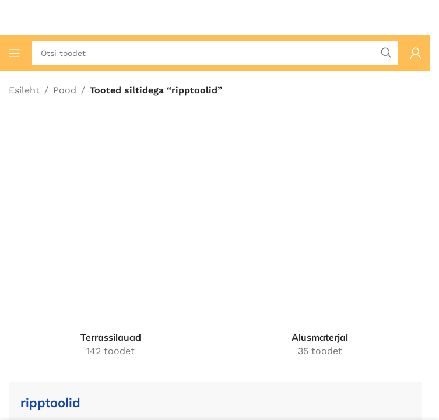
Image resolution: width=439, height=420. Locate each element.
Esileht (24, 90)
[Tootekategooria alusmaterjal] (320, 243)
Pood (64, 90)
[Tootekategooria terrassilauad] (110, 243)
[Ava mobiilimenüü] (14, 53)
